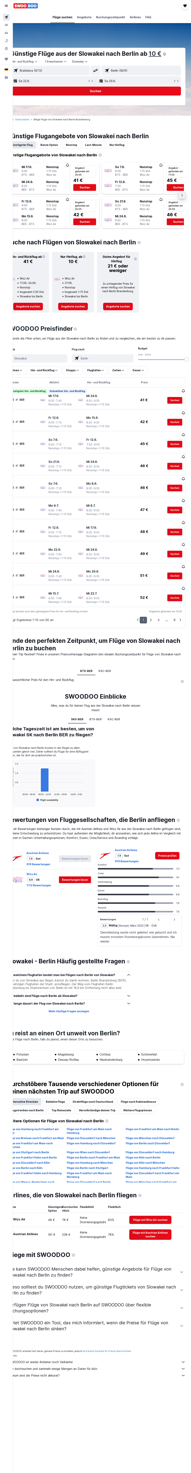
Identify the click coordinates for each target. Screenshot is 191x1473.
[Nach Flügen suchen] (6, 17)
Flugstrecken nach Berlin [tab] (40, 1102)
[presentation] (177, 54)
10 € (168, 53)
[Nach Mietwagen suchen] (6, 33)
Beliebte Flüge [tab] (68, 1093)
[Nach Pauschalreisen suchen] (6, 40)
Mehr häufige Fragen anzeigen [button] (77, 1003)
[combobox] (93, 61)
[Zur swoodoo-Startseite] (25, 5)
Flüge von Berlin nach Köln (38, 1167)
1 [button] (143, 600)
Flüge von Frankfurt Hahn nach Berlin (45, 1153)
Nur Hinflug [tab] (129, 144)
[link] (39, 310)
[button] (6, 6)
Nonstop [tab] (84, 144)
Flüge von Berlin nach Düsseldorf (152, 1138)
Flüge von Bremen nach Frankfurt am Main (45, 1131)
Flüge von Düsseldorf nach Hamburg (154, 1147)
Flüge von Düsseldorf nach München (99, 1129)
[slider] (186, 367)
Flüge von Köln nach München (149, 1162)
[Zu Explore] (6, 48)
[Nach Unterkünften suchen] (6, 25)
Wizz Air (44, 862)
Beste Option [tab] (62, 144)
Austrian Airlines (50, 841)
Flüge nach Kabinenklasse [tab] (151, 1093)
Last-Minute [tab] (106, 144)
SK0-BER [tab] (83, 699)
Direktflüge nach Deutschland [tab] (106, 1093)
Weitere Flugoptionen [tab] (150, 1102)
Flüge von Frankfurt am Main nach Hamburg (97, 1122)
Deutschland (35, 119)
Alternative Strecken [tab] (37, 1093)
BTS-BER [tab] (93, 651)
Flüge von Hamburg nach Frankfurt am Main (46, 1122)
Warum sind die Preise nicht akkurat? (103, 1368)
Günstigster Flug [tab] (34, 144)
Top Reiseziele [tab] (74, 1102)
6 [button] (175, 600)
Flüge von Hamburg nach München (98, 1162)
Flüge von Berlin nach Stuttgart (96, 1167)
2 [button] (151, 600)
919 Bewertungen (51, 852)
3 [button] (158, 600)
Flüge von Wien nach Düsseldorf (96, 1147)
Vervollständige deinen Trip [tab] (110, 1102)
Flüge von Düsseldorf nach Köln (42, 1162)
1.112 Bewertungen (51, 873)
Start (21, 119)
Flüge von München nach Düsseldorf (154, 1129)
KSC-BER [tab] (111, 651)
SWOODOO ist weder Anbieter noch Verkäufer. (103, 1355)
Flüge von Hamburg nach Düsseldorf (99, 1138)
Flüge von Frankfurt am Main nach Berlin (152, 1122)
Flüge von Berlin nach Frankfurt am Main (98, 1154)
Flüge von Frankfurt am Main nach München (43, 1140)
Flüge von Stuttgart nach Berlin (41, 1147)
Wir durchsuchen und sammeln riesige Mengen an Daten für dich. (103, 1362)
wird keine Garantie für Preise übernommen (120, 1344)
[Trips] (6, 59)
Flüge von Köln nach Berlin (147, 1153)
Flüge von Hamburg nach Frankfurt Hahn (153, 1169)
